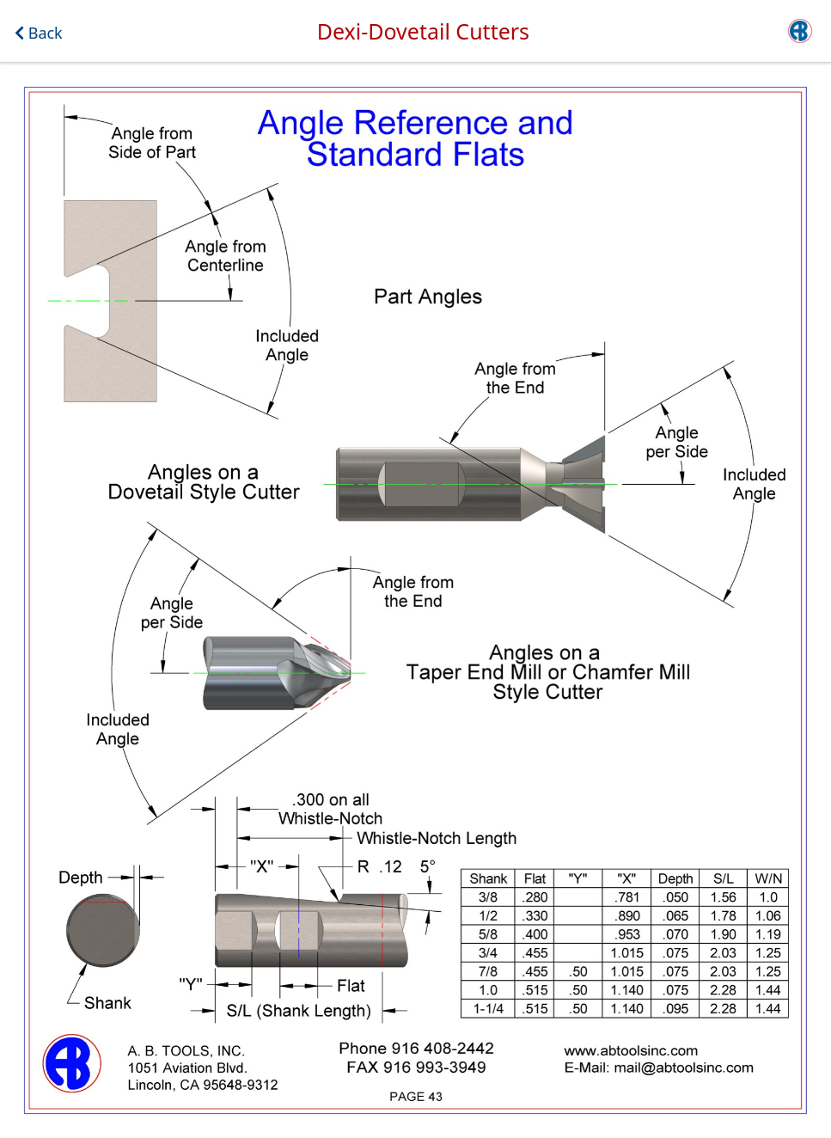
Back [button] (39, 32)
